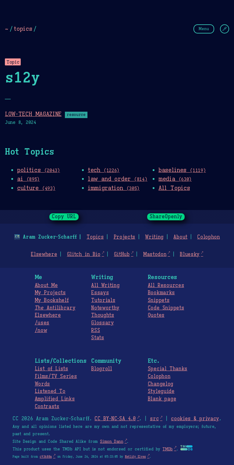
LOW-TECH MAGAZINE (33, 113)
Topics (95, 237)
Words (42, 384)
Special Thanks (167, 369)
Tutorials (103, 300)
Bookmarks (161, 293)
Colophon (208, 237)
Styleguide (161, 391)
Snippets (158, 300)
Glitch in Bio (84, 254)
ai (28, 178)
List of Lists (51, 369)
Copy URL (64, 217)
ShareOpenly (166, 217)
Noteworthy (105, 308)
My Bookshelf (52, 300)
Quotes (156, 315)
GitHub (122, 254)
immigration (114, 187)
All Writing (105, 285)
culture (36, 187)
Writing (154, 237)
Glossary (102, 323)
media (175, 178)
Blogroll (101, 369)
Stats (97, 338)
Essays (100, 293)
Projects (124, 237)
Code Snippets (166, 308)
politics (38, 169)
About (180, 237)
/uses (42, 323)
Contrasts (47, 407)
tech (103, 169)
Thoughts (102, 315)
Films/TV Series (56, 376)
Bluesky (190, 254)
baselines (182, 169)
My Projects (50, 293)
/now (41, 330)
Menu (204, 28)
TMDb (167, 449)
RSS (95, 330)
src (154, 419)
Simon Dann (111, 441)
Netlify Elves (135, 457)
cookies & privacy (195, 419)
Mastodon (154, 254)
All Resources (166, 285)
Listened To (50, 391)
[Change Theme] (224, 28)
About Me (46, 285)
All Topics (174, 187)
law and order (117, 178)
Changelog (160, 384)
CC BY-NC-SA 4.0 (115, 419)
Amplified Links (55, 399)
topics (23, 28)
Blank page (162, 399)
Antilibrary (55, 308)
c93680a (46, 457)
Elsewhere (44, 254)
